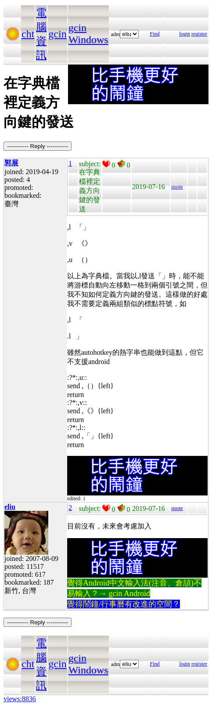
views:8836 (20, 699)
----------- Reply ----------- (37, 146)
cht (28, 34)
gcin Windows (88, 33)
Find (155, 34)
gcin (57, 34)
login (184, 34)
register (199, 34)
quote (177, 187)
